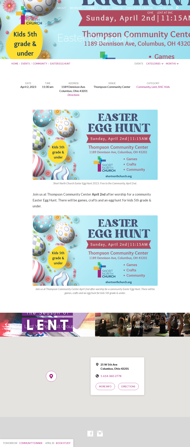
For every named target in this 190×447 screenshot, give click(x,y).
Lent (154, 86)
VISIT (105, 8)
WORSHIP (76, 8)
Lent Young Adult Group (49, 326)
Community (40, 63)
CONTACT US (164, 8)
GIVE (150, 12)
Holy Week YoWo (141, 326)
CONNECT (92, 8)
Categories (154, 63)
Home (14, 63)
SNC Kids (164, 86)
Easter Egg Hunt (60, 63)
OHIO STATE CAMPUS (139, 8)
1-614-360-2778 (110, 376)
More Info (105, 386)
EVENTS (117, 8)
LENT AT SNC (165, 12)
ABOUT (61, 8)
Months (172, 63)
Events (25, 63)
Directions (73, 94)
